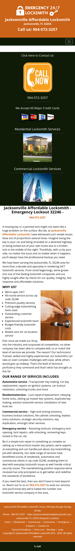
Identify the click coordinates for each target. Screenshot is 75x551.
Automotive (49, 522)
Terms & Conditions (21, 529)
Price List (39, 529)
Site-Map (50, 529)
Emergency (63, 522)
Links (60, 529)
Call (37, 546)
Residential (19, 522)
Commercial (34, 522)
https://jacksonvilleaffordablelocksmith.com (49, 514)
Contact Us (43, 526)
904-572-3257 (45, 29)
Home (7, 522)
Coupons (30, 526)
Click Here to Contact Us (37, 55)
